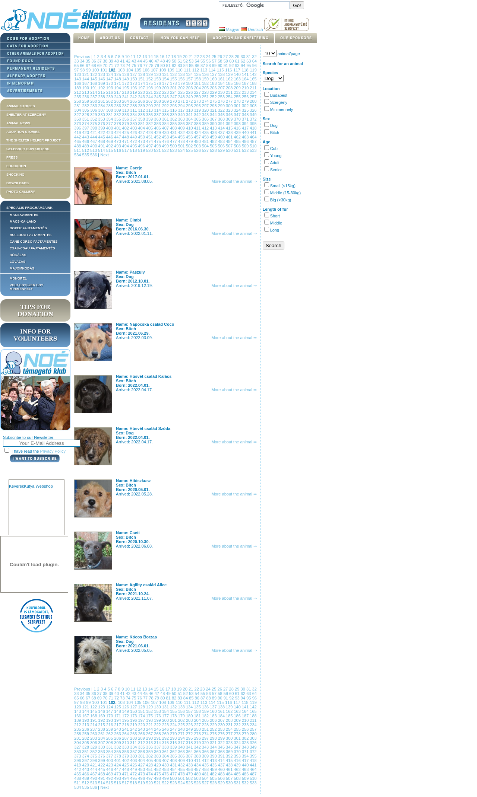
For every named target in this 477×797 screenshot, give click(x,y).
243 (142, 97)
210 (246, 88)
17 (168, 56)
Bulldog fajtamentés (30, 235)
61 (237, 61)
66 (82, 65)
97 (77, 70)
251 (206, 97)
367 (214, 119)
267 (150, 101)
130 (158, 74)
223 (166, 92)
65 (77, 65)
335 (142, 114)
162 (230, 79)
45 (146, 61)
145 (94, 79)
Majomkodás (22, 268)
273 (198, 101)
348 (246, 114)
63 (249, 61)
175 (150, 83)
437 (222, 132)
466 (86, 141)
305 (86, 110)
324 (238, 110)
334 (134, 114)
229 (214, 92)
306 (94, 110)
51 (180, 61)
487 (253, 141)
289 (142, 105)
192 (102, 88)
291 (158, 105)
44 (140, 61)
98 (83, 70)
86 (197, 65)
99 (89, 70)
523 (174, 150)
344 (214, 114)
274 (206, 101)
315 (166, 110)
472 (134, 141)
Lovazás (17, 262)
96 (254, 65)
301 (238, 105)
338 (166, 114)
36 (94, 61)
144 (86, 79)
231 (230, 92)
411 (198, 128)
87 (203, 65)
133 (182, 74)
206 (214, 88)
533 (253, 150)
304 (78, 110)
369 (230, 119)
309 (118, 110)
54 (197, 61)
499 (166, 146)
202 (182, 88)
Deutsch (252, 29)
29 (238, 56)
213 (86, 92)
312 (142, 110)
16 (163, 56)
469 (110, 141)
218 (126, 92)
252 (214, 97)
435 (206, 132)
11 (134, 56)
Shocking (15, 174)
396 (78, 128)
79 (157, 65)
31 (249, 56)
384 (166, 123)
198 (150, 88)
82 (174, 65)
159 (206, 79)
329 (94, 114)
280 (253, 101)
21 (192, 56)
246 (166, 97)
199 (158, 88)
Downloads (17, 183)
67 (88, 65)
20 (186, 56)
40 (117, 61)
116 (229, 70)
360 (158, 119)
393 (238, 123)
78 (151, 65)
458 (206, 137)
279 (246, 101)
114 (213, 70)
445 (102, 137)
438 (230, 132)
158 (198, 79)
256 (246, 97)
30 (244, 56)
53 (192, 61)
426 (134, 132)
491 (102, 146)
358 (142, 119)
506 (222, 146)
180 (190, 83)
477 (174, 141)
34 (82, 61)
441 (253, 132)
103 (122, 70)
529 (222, 150)
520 (150, 150)
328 (86, 114)
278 (238, 101)
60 (232, 61)
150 (134, 79)
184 (222, 83)
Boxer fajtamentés (28, 228)
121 (86, 74)
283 (94, 105)
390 (214, 123)
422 (102, 132)
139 (230, 74)
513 (94, 150)
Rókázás (18, 255)
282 (86, 105)
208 (230, 88)
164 (246, 79)
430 (166, 132)
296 (198, 105)
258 (78, 101)
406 (158, 128)
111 (188, 70)
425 (126, 132)
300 (230, 105)
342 (198, 114)
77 (146, 65)
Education (16, 166)
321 (214, 110)
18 (174, 56)
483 (222, 141)
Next (104, 155)
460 (222, 137)
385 (174, 123)
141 (246, 74)
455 (182, 137)
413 (214, 128)
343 (206, 114)
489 (86, 146)
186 (238, 83)
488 (78, 146)
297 (206, 105)
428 (150, 132)
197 (142, 88)
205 (206, 88)
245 (158, 97)
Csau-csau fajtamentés (32, 248)
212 (78, 92)
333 (126, 114)
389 (206, 123)
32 (254, 56)
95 (249, 65)
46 (151, 61)
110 (180, 70)
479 (190, 141)
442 (78, 137)
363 (182, 119)
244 (150, 97)
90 (220, 65)
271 (182, 101)
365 (198, 119)
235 (78, 97)
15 (157, 56)
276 (222, 101)
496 (142, 146)
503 (198, 146)
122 (94, 74)
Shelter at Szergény (26, 115)
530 (230, 150)
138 (222, 74)
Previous (82, 56)
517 (126, 150)
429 (158, 132)
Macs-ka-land (23, 221)
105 (139, 70)
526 (198, 150)
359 (150, 119)
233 (246, 92)
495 (134, 146)
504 (206, 146)
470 (118, 141)
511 (78, 150)
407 (166, 128)
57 (215, 61)
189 (78, 88)
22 (197, 56)
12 (140, 56)
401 (118, 128)
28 (232, 56)
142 (253, 74)
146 (102, 79)
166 (78, 83)
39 (111, 61)
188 (253, 83)
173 (134, 83)
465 (78, 141)
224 (174, 92)
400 (110, 128)
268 (158, 101)
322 (222, 110)
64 (254, 61)
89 (215, 65)
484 (230, 141)
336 (150, 114)
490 (94, 146)
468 (102, 141)
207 (222, 88)
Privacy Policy (53, 451)
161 (222, 79)
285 (110, 105)
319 (198, 110)
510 (253, 146)
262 (110, 101)
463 (246, 137)
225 (182, 92)
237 (94, 97)
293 (174, 105)
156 (182, 79)
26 (221, 56)
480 (198, 141)
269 (166, 101)
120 (78, 74)
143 (78, 79)
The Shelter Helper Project (33, 140)
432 (182, 132)
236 (86, 97)
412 (206, 128)
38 (105, 61)
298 (214, 105)
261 (102, 101)
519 (142, 150)
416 (238, 128)
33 (77, 61)
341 (190, 114)
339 (174, 114)
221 (150, 92)
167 (86, 83)
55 (203, 61)
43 (134, 61)
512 (86, 150)
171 (118, 83)
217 (118, 92)
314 (158, 110)
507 (230, 146)
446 (110, 137)
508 (238, 146)
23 (203, 56)
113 (204, 70)
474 (150, 141)
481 (206, 141)
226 (190, 92)
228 (206, 92)
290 (150, 105)
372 (253, 119)
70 (105, 65)
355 (118, 119)
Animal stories (20, 106)
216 (110, 92)
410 (190, 128)
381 (142, 123)
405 (150, 128)
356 (126, 119)
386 (182, 123)
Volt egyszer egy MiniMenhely (26, 287)
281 (78, 105)
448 (126, 137)
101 (104, 70)
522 (166, 150)
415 (230, 128)
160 (214, 79)
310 (126, 110)
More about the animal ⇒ (234, 181)
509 (246, 146)
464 (253, 137)
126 (126, 74)
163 (238, 79)
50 (174, 61)
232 (238, 92)
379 (126, 123)
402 (126, 128)
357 (134, 119)
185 (230, 83)
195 (126, 88)
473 (142, 141)
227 (198, 92)
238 (102, 97)
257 (253, 97)
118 (245, 70)
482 (214, 141)
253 (222, 97)
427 (142, 132)
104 (130, 70)
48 (163, 61)
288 (134, 105)
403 (134, 128)
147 (110, 79)
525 (190, 150)
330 (102, 114)
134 (190, 74)
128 (142, 74)
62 (243, 61)
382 (150, 123)
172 (126, 83)
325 (246, 110)
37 (100, 61)
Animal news (18, 123)
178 (174, 83)
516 (118, 150)
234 (253, 92)
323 (230, 110)
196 (134, 88)
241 (126, 97)
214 (94, 92)
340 (182, 114)
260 (94, 101)
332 (118, 114)
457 (198, 137)
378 (118, 123)
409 (182, 128)
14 (151, 56)
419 (78, 132)
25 (215, 56)
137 (214, 74)
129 (150, 74)
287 (126, 105)
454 (174, 137)
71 (111, 65)
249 (190, 97)
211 (253, 88)
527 (206, 150)
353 (102, 119)
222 (158, 92)
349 (253, 114)
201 (174, 88)
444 (94, 137)
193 (110, 88)
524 (182, 150)
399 (102, 128)
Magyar (229, 29)
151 (142, 79)
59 (226, 61)
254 (230, 97)
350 (78, 119)
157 (190, 79)
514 (102, 150)
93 (237, 65)
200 (166, 88)
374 (86, 123)
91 (226, 65)
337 (158, 114)
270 (174, 101)
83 (180, 65)
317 (182, 110)
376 (102, 123)
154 (166, 79)
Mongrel (18, 278)
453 (166, 137)
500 (174, 146)
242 (134, 97)
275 (214, 101)
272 (190, 101)
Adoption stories (23, 132)
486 (246, 141)
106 (147, 70)
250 (198, 97)
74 (129, 65)
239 (110, 97)
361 (166, 119)
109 (171, 70)
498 (158, 146)
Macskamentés (24, 215)
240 (118, 97)
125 (118, 74)
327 (78, 114)
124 (110, 74)
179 (182, 83)
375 (94, 123)
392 (230, 123)
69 (100, 65)
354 (110, 119)
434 (198, 132)
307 (102, 110)
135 (198, 74)
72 (117, 65)
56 (209, 61)
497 (150, 146)
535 (86, 155)
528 (214, 150)
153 (158, 79)
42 (129, 61)
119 (253, 70)
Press (12, 157)
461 (230, 137)
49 (169, 61)
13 (145, 56)
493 (118, 146)
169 (102, 83)
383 (158, 123)
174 (142, 83)
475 (158, 141)
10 (128, 56)
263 (118, 101)
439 (238, 132)
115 (221, 70)
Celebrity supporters (27, 149)
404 (142, 128)
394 (246, 123)
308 (110, 110)
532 (246, 150)
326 (253, 110)
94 (243, 65)
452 (158, 137)
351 (86, 119)
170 (110, 83)
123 (102, 74)
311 (134, 110)
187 (246, 83)
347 (238, 114)
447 (118, 137)
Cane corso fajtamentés (34, 241)
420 (86, 132)
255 (238, 97)
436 (214, 132)
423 (110, 132)
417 (246, 128)
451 (150, 137)
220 (142, 92)
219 (134, 92)
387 (190, 123)
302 (246, 105)
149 (126, 79)
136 (206, 74)
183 (214, 83)
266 (142, 101)
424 (118, 132)
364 (190, 119)
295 (190, 105)
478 (182, 141)
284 (102, 105)
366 (206, 119)
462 (238, 137)
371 (246, 119)
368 (222, 119)
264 (126, 101)
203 (190, 88)
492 (110, 146)
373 (78, 123)
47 (157, 61)
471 (126, 141)
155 (174, 79)
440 (246, 132)
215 (102, 92)
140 (238, 74)
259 (86, 101)
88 (209, 65)
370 (238, 119)
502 (190, 146)
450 (142, 137)
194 (118, 88)
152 (150, 79)
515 (110, 150)
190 (86, 88)
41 (123, 61)
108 (163, 70)
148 (118, 79)
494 (126, 146)
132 (174, 74)
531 (238, 150)
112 (196, 70)
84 (186, 65)
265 (134, 101)
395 (253, 123)
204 (198, 88)
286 (118, 105)
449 (134, 137)
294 (182, 105)
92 (232, 65)
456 (190, 137)
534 (78, 155)
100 (96, 70)
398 (94, 128)
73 (123, 65)
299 (222, 105)
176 (158, 83)
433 (190, 132)
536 (94, 155)
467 (94, 141)
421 (94, 132)
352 (94, 119)
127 (134, 74)
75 (134, 65)
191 (94, 88)
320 (206, 110)
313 (150, 110)
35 (88, 61)
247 (174, 97)
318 (190, 110)
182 (206, 83)
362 (174, 119)
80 (163, 65)
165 (253, 79)
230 (222, 92)
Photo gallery (20, 192)
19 (180, 56)
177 (166, 83)
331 (110, 114)
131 (166, 74)
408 (174, 128)
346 (230, 114)
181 (198, 83)
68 (94, 65)
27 (226, 56)
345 (222, 114)
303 (253, 105)
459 (214, 137)
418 (253, 128)
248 (182, 97)
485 (238, 141)
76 (140, 65)
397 (86, 128)
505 (214, 146)
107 (155, 70)
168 (94, 83)
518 (134, 150)
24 (209, 56)
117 (237, 70)
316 (174, 110)
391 (222, 123)
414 (222, 128)
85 (192, 65)
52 (186, 61)
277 (230, 101)
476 (166, 141)
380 (134, 123)
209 (238, 88)
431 (174, 132)
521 (158, 150)
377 (110, 123)
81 (169, 65)
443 (86, 137)
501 (182, 146)
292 (166, 105)
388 (198, 123)
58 (220, 61)
